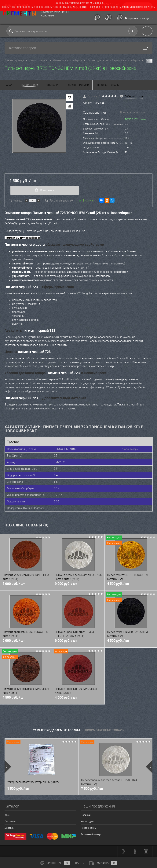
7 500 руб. (92, 789)
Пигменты (10, 821)
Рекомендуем (89, 828)
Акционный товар (90, 834)
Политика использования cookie (23, 6)
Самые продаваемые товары (56, 730)
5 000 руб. (26, 585)
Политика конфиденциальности (66, 6)
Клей (7, 815)
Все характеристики (132, 112)
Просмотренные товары (104, 730)
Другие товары (129, 449)
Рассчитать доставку (59, 200)
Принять (149, 6)
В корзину (44, 190)
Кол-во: (18, 200)
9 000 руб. (78, 585)
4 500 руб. (131, 585)
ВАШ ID (79, 862)
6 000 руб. (78, 642)
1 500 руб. (18, 789)
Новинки (85, 815)
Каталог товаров (78, 48)
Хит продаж (87, 821)
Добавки (9, 828)
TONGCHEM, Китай (135, 119)
